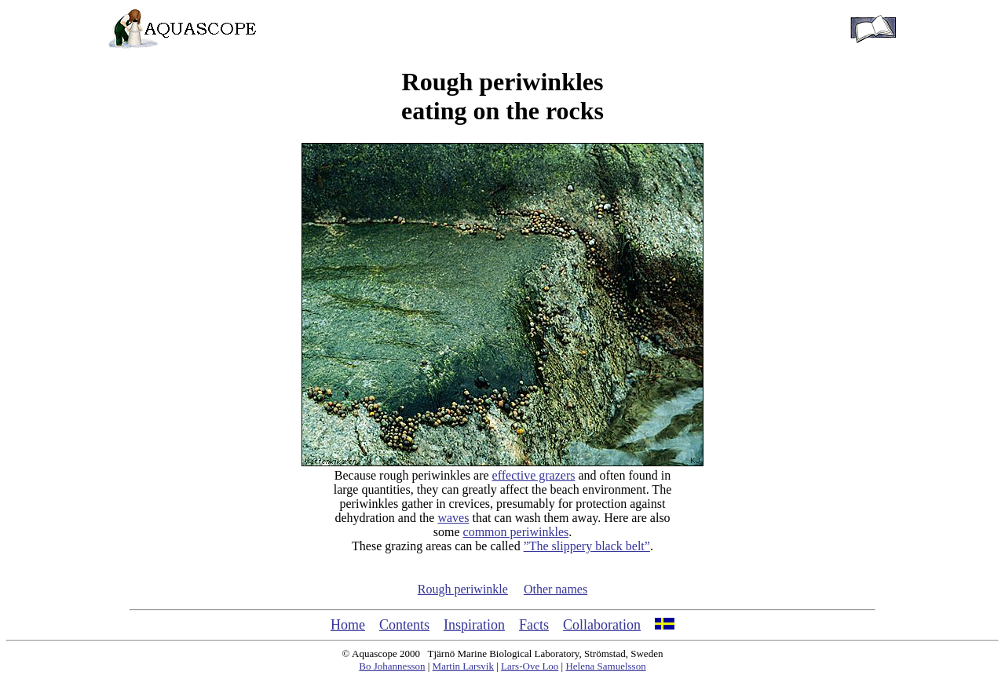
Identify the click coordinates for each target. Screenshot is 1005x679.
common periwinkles (516, 531)
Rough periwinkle (463, 589)
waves (453, 517)
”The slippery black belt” (587, 546)
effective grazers (534, 475)
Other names (555, 589)
